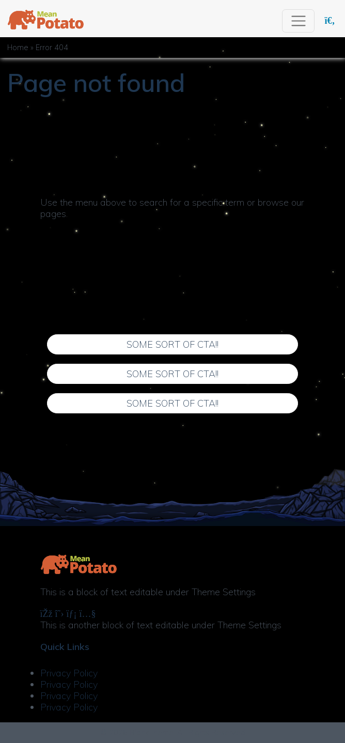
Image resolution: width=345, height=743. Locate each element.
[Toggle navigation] (298, 21)
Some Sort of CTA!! (172, 344)
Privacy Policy (69, 673)
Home (17, 47)
